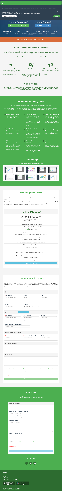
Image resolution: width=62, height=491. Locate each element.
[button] (59, 3)
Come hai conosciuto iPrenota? (11, 346)
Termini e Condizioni (6, 489)
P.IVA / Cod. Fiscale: (27, 315)
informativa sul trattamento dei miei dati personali (47, 368)
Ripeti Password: (44, 335)
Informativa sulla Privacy (15, 489)
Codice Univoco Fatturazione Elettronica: (13, 324)
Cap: (6, 299)
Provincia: (25, 299)
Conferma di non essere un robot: (12, 357)
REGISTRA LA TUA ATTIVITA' (31, 262)
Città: (42, 295)
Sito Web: (7, 304)
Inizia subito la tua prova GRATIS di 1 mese (31, 39)
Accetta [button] (56, 16)
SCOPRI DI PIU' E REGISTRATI (18, 25)
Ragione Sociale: (8, 295)
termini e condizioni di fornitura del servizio (45, 370)
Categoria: (25, 304)
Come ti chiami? (12, 406)
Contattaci (27, 229)
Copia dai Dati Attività (23, 311)
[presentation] (14, 361)
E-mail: (6, 335)
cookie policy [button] (40, 9)
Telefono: (43, 299)
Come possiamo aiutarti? (14, 420)
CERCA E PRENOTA (43, 25)
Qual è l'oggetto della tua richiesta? (16, 415)
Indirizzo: (25, 295)
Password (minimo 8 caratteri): (29, 335)
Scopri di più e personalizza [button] (9, 16)
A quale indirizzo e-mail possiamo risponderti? (18, 411)
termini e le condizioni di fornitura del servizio (18, 368)
